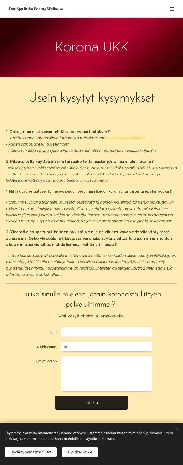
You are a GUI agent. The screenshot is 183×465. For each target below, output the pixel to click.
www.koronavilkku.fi (126, 137)
